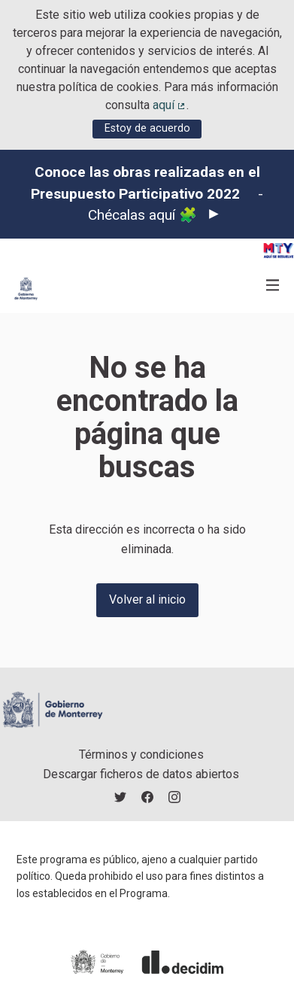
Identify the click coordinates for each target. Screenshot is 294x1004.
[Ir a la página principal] (26, 288)
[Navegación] (273, 286)
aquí (170, 105)
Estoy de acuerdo (147, 128)
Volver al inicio (147, 599)
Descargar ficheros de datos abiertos (141, 774)
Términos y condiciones (141, 754)
